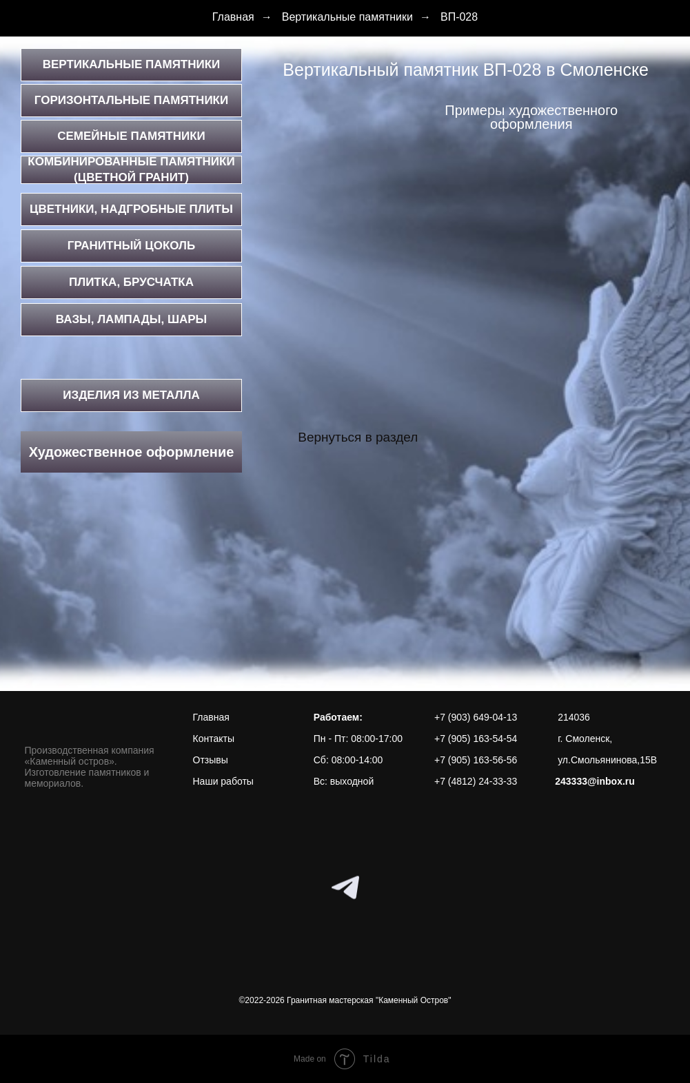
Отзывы (210, 759)
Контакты (213, 738)
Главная (233, 17)
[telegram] (345, 887)
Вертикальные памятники (347, 17)
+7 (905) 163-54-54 (475, 738)
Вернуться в (335, 437)
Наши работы (223, 781)
